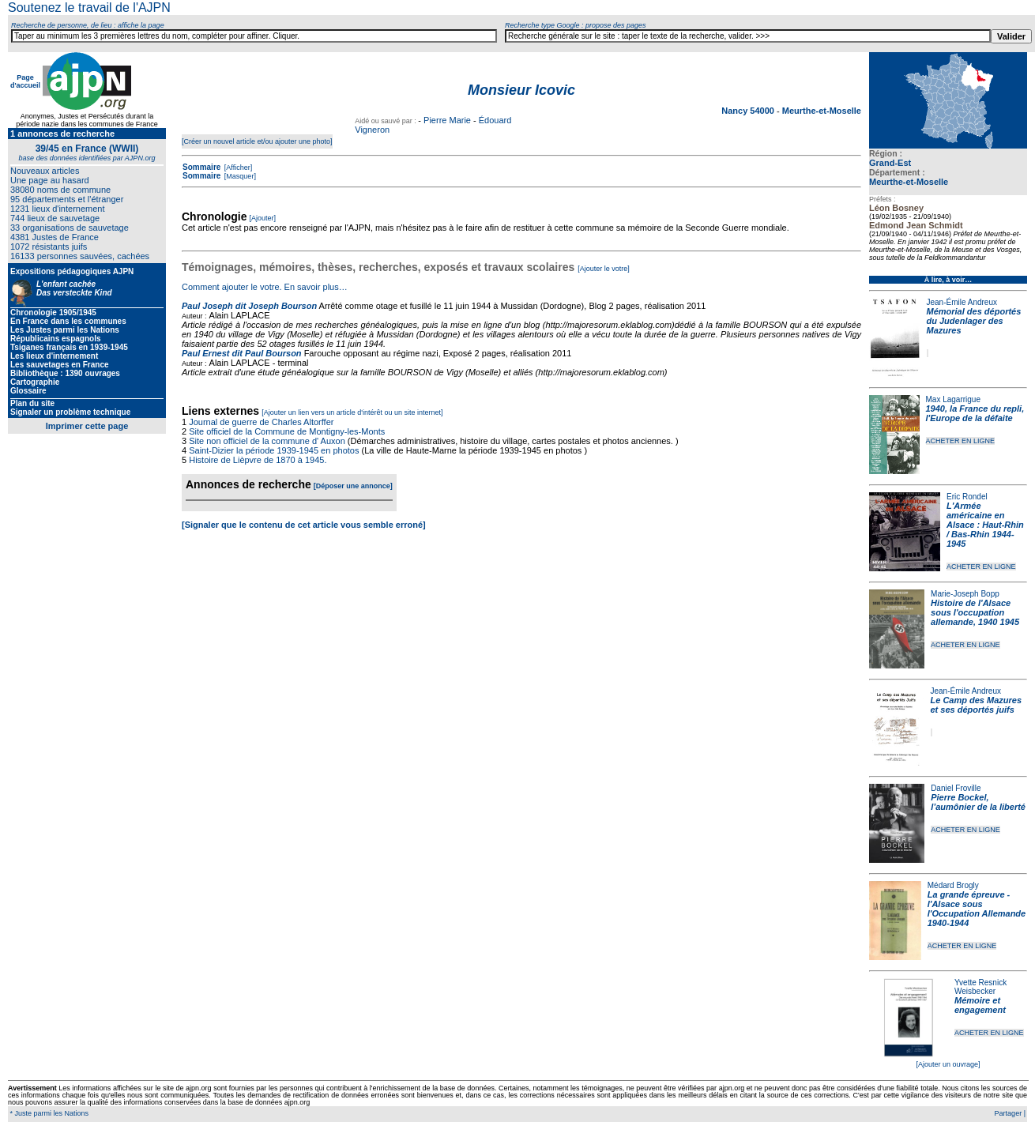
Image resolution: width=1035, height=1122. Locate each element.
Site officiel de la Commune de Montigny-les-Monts (287, 431)
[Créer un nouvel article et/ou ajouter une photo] (257, 141)
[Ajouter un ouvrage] (948, 1064)
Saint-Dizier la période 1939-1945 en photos (274, 450)
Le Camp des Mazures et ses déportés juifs (976, 704)
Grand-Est (890, 163)
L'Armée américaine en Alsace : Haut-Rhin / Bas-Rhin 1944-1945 (985, 524)
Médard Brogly (953, 885)
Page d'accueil (25, 81)
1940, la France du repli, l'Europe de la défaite (975, 413)
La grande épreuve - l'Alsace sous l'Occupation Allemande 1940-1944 (977, 909)
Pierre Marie (447, 120)
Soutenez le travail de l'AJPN (89, 7)
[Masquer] (239, 176)
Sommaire (201, 167)
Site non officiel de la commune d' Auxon (267, 441)
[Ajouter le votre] (604, 269)
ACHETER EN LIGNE (960, 441)
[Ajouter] (263, 218)
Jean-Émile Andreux (962, 302)
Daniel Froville (955, 788)
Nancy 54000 (749, 110)
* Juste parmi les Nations (48, 1113)
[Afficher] (237, 167)
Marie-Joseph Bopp (965, 593)
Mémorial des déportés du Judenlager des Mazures (974, 321)
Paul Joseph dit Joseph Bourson (249, 306)
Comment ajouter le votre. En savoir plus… (265, 287)
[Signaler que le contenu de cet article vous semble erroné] (304, 524)
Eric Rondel (967, 496)
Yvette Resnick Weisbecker (980, 987)
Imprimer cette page (87, 426)
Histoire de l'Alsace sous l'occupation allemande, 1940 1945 (975, 612)
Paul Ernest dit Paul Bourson (242, 353)
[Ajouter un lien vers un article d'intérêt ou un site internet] (352, 412)
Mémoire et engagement (980, 1005)
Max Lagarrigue (953, 399)
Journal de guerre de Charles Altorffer (261, 422)
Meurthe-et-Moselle (908, 181)
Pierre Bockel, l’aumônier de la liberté (978, 802)
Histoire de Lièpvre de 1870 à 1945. (257, 460)
